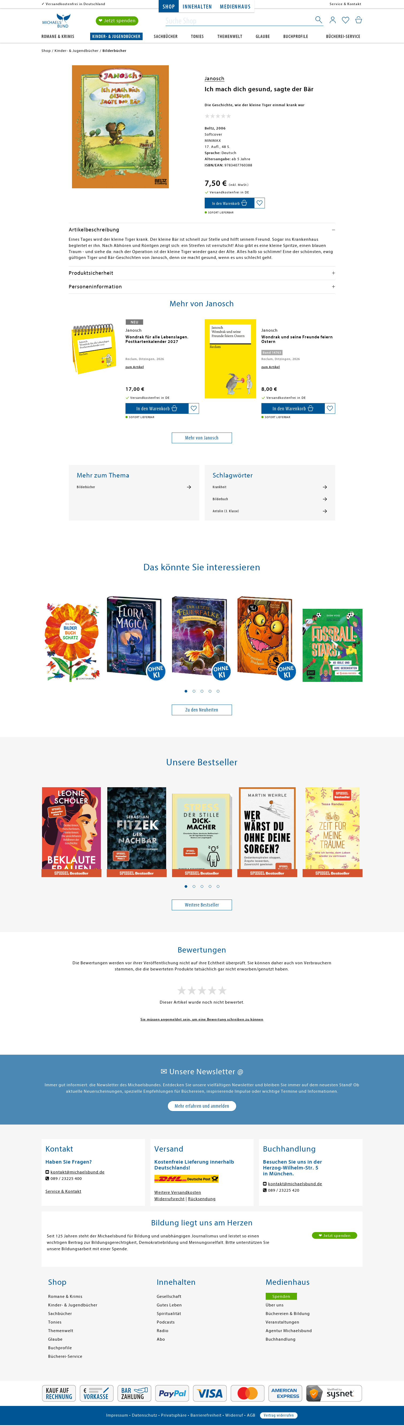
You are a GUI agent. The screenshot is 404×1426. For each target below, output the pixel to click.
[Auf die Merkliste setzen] (259, 203)
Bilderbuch (220, 499)
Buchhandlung (281, 1339)
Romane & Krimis (57, 36)
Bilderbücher (86, 487)
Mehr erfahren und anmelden (202, 1106)
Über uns (275, 1305)
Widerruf (234, 1415)
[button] (186, 691)
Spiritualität (169, 1313)
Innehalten (197, 6)
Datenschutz (144, 1415)
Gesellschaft (169, 1296)
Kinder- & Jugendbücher (116, 36)
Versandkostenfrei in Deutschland (75, 4)
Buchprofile (295, 36)
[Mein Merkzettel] (345, 21)
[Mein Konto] (333, 20)
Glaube (263, 36)
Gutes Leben (169, 1305)
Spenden (281, 1296)
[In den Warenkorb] (229, 203)
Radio (163, 1330)
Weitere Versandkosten (177, 1192)
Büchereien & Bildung (288, 1313)
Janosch (214, 78)
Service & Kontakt (345, 4)
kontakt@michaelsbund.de (78, 1172)
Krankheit (220, 487)
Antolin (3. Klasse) (226, 511)
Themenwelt (230, 36)
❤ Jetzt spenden (117, 21)
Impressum (117, 1415)
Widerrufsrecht (169, 1198)
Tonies (197, 36)
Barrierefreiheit (206, 1415)
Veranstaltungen (282, 1322)
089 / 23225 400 (66, 1178)
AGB (251, 1415)
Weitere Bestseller (202, 905)
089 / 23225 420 (283, 1190)
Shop (169, 6)
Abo (161, 1339)
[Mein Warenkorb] (359, 20)
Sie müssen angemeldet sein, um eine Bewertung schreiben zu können (201, 1019)
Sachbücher (166, 36)
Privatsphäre (174, 1415)
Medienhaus (235, 6)
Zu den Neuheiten (201, 710)
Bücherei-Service (343, 36)
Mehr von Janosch (202, 438)
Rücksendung (202, 1198)
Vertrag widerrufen (279, 1415)
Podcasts (166, 1322)
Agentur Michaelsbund (289, 1330)
